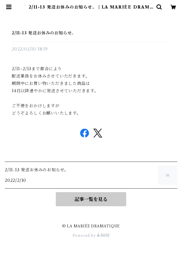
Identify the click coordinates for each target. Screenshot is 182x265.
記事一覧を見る (91, 199)
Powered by (91, 235)
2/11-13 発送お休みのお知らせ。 (44, 33)
